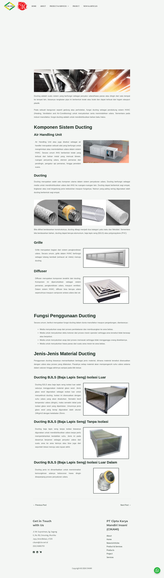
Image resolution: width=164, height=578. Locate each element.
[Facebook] (34, 552)
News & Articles (87, 6)
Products (110, 550)
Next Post (125, 505)
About (42, 6)
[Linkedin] (37, 552)
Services (110, 557)
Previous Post (40, 505)
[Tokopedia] (41, 552)
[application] (66, 6)
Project (73, 6)
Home (33, 6)
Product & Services (57, 6)
